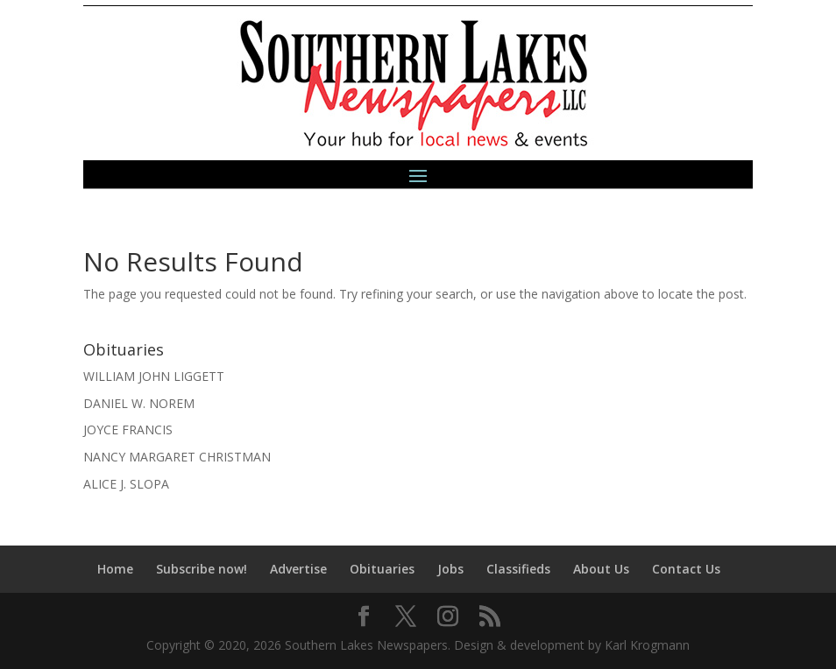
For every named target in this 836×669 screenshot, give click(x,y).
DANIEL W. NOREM (139, 403)
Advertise (298, 568)
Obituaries (382, 568)
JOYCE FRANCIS (128, 429)
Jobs (450, 568)
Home (115, 568)
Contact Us (686, 568)
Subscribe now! (201, 568)
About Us (601, 568)
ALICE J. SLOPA (126, 483)
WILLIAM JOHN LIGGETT (153, 376)
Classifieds (518, 568)
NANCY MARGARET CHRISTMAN (177, 456)
